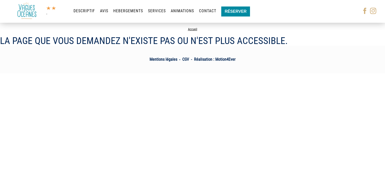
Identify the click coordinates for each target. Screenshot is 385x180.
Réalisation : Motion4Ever (215, 59)
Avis (104, 10)
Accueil (192, 29)
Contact (207, 10)
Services (157, 10)
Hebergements (128, 10)
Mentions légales (163, 59)
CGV (185, 59)
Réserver (236, 11)
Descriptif (84, 10)
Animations (182, 10)
